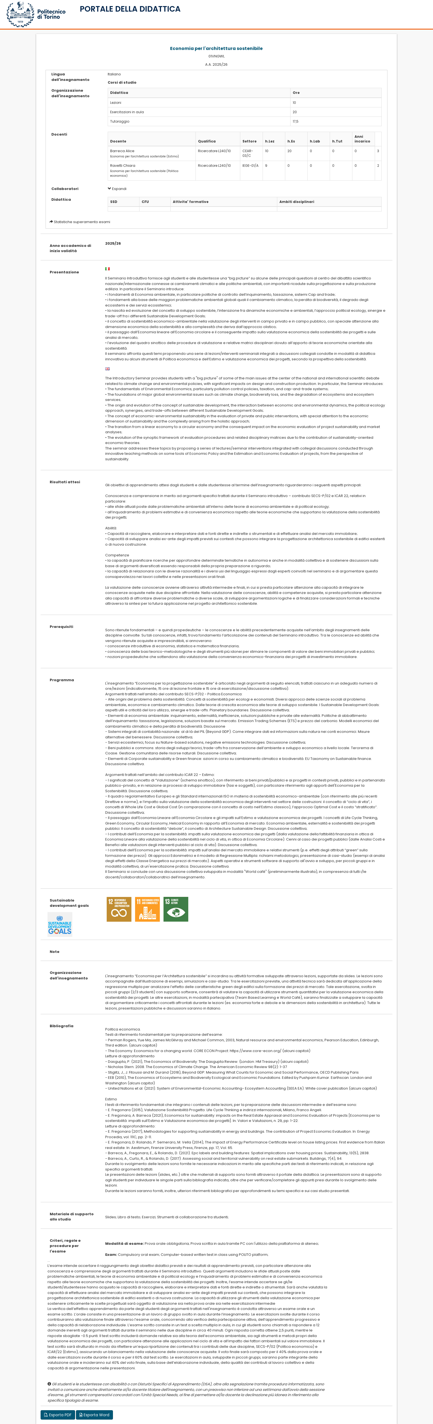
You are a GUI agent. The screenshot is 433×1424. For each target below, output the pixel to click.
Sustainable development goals (69, 903)
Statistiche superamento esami (82, 221)
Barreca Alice (122, 151)
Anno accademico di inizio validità (70, 248)
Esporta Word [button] (94, 1415)
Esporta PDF (58, 1415)
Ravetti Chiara (122, 165)
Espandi (117, 188)
